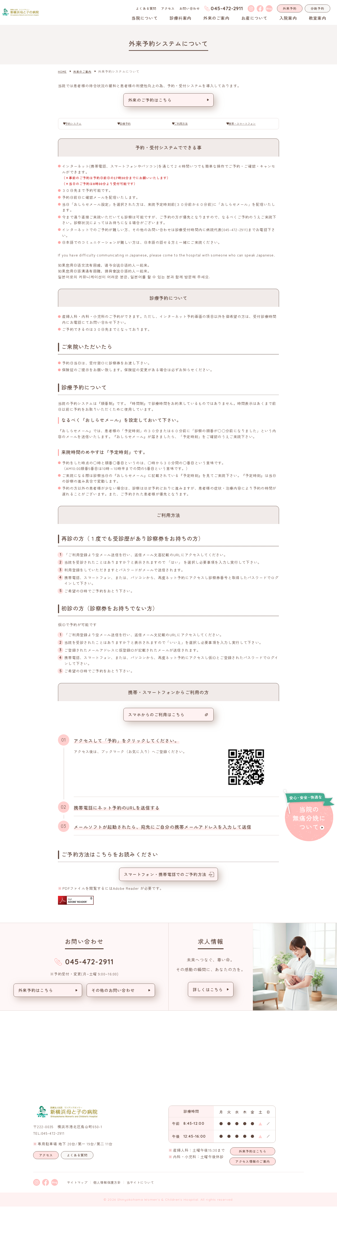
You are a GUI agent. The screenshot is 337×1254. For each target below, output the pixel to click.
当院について (145, 18)
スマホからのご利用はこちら (156, 762)
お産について (254, 18)
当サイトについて (140, 1229)
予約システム (79, 125)
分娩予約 (317, 8)
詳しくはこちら (208, 1037)
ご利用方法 (183, 125)
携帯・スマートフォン (246, 125)
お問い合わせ (189, 8)
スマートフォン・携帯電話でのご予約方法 (165, 922)
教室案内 (317, 18)
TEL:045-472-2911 (49, 1180)
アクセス (168, 8)
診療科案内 (180, 18)
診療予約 (129, 125)
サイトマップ (77, 1229)
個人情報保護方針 (107, 1229)
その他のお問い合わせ (113, 1037)
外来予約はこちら (35, 1037)
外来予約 (290, 8)
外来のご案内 (216, 18)
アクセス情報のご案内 (252, 1208)
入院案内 (288, 18)
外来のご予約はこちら (150, 100)
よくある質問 (146, 8)
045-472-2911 (227, 8)
